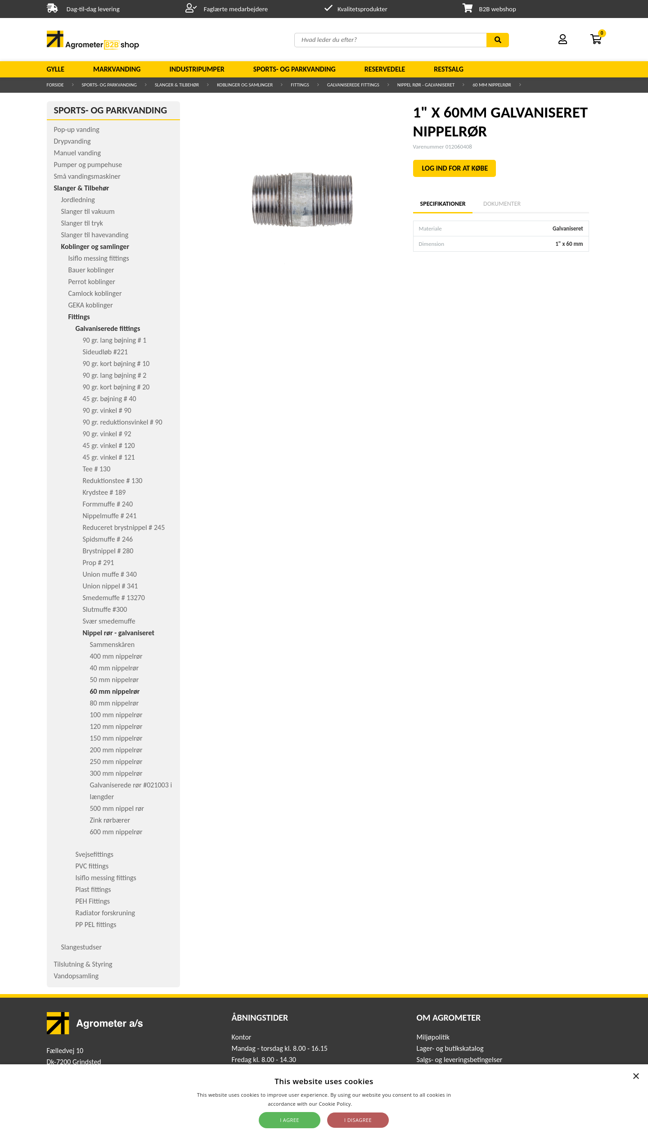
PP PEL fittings (96, 924)
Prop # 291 (98, 562)
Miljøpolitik (433, 1037)
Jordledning (78, 199)
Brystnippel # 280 (108, 551)
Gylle (56, 69)
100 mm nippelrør (116, 714)
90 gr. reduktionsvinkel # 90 (122, 422)
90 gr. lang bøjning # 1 (115, 340)
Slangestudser (81, 947)
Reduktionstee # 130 (113, 480)
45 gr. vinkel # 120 (109, 445)
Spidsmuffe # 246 (108, 539)
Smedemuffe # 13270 (114, 597)
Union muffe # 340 (110, 574)
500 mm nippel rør (117, 808)
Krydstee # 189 (104, 492)
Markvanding (116, 69)
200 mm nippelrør (116, 750)
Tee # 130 (97, 469)
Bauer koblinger (91, 270)
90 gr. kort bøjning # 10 (116, 363)
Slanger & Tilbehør (177, 85)
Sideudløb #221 (105, 352)
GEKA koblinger (90, 305)
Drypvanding (72, 141)
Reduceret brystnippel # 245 (124, 527)
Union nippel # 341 (110, 586)
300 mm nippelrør (116, 773)
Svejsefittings (94, 854)
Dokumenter (502, 204)
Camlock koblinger (95, 293)
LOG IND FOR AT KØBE (455, 168)
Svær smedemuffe (109, 621)
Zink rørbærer (110, 820)
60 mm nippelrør (491, 85)
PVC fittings (92, 866)
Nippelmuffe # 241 (110, 515)
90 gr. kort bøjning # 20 (116, 387)
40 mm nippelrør (114, 668)
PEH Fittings (93, 901)
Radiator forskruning (105, 913)
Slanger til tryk (82, 223)
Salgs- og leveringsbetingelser (459, 1059)
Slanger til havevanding (95, 235)
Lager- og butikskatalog (449, 1048)
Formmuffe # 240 (108, 504)
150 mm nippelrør (116, 738)
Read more (367, 1103)
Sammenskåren (112, 644)
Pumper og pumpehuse (88, 164)
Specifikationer (442, 204)
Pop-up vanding (76, 129)
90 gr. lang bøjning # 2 (115, 375)
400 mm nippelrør (116, 656)
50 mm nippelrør (114, 679)
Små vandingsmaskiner (87, 176)
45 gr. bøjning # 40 (109, 398)
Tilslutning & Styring (83, 964)
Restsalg (449, 69)
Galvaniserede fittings (353, 85)
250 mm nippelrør (116, 761)
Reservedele (384, 69)
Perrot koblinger (91, 281)
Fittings (300, 85)
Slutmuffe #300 (105, 609)
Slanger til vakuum (88, 211)
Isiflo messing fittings (98, 258)
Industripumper (196, 69)
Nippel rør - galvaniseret (426, 85)
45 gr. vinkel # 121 (109, 457)
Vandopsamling (76, 976)
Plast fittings (93, 889)
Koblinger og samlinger (245, 85)
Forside (55, 85)
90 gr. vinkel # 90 (107, 410)
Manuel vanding (77, 153)
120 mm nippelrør (116, 726)
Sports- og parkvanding (294, 69)
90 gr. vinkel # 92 (107, 434)
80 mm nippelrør (114, 703)
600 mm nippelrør (116, 831)
